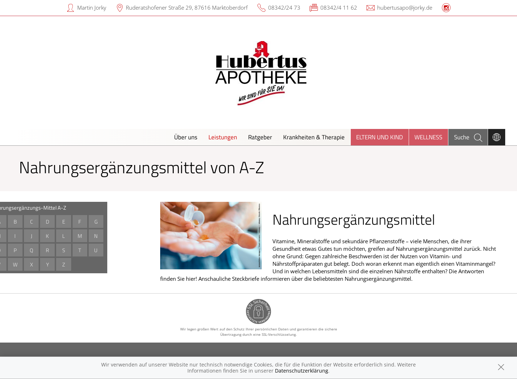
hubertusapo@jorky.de (404, 7)
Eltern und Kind (379, 137)
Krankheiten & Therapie (314, 137)
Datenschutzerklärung (301, 370)
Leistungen (222, 137)
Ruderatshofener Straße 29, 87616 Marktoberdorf (187, 7)
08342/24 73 (284, 7)
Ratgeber (260, 137)
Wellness (428, 137)
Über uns (185, 137)
